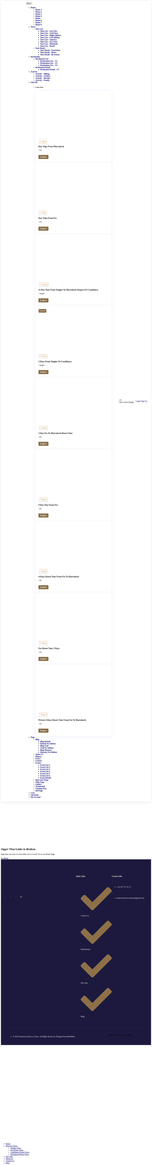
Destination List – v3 (48, 65)
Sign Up (144, 401)
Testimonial (40, 786)
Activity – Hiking (42, 74)
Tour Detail (40, 48)
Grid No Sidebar (47, 748)
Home (33, 8)
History (39, 756)
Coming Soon (41, 789)
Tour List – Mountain (49, 44)
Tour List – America (48, 40)
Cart (33, 793)
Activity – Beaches (43, 78)
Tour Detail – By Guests (50, 55)
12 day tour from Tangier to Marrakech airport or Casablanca (68, 290)
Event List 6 (45, 776)
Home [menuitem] (8, 1144)
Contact (39, 761)
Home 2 (39, 12)
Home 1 (39, 10)
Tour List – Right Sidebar (50, 35)
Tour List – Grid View (49, 33)
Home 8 (39, 25)
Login (138, 401)
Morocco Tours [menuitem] (11, 1146)
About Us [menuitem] (9, 1159)
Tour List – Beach (47, 46)
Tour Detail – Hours (48, 52)
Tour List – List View (48, 31)
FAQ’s (38, 759)
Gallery (39, 784)
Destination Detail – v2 (49, 70)
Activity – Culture (43, 76)
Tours (33, 27)
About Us (39, 754)
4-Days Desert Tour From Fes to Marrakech (58, 576)
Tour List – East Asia (48, 42)
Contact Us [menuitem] (10, 1161)
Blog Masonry (46, 750)
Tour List (39, 29)
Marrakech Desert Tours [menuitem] (19, 1154)
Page (33, 737)
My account (36, 797)
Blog (37, 739)
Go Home (4, 858)
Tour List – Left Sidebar (50, 37)
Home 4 (39, 16)
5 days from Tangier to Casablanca (55, 361)
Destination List (42, 59)
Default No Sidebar (48, 744)
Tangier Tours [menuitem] (15, 1148)
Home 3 (39, 14)
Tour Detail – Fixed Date (50, 50)
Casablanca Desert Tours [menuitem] (19, 1152)
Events (38, 763)
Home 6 (39, 20)
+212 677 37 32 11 (123, 887)
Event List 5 (45, 774)
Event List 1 (45, 765)
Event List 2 (45, 767)
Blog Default (45, 741)
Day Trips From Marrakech (51, 146)
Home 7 (39, 22)
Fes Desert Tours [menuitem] (16, 1150)
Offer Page (40, 782)
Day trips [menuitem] (9, 1157)
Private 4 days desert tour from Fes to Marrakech (62, 720)
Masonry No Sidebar (48, 752)
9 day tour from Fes (48, 505)
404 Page (39, 791)
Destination (35, 57)
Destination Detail (43, 67)
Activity (34, 72)
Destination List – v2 (48, 63)
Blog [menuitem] (7, 1163)
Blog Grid (44, 746)
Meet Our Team (42, 780)
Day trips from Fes (47, 218)
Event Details (45, 778)
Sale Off (34, 82)
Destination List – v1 (48, 61)
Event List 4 (45, 771)
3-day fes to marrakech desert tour (55, 433)
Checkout (35, 795)
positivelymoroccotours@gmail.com (130, 898)
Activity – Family (43, 80)
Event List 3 (45, 769)
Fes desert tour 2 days (49, 648)
